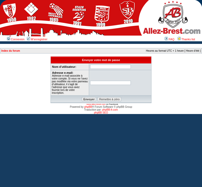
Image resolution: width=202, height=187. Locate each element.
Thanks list (186, 39)
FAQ (169, 39)
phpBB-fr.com (110, 109)
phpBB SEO (101, 112)
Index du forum (10, 50)
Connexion (16, 39)
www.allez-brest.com (95, 104)
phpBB (88, 106)
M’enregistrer (37, 39)
